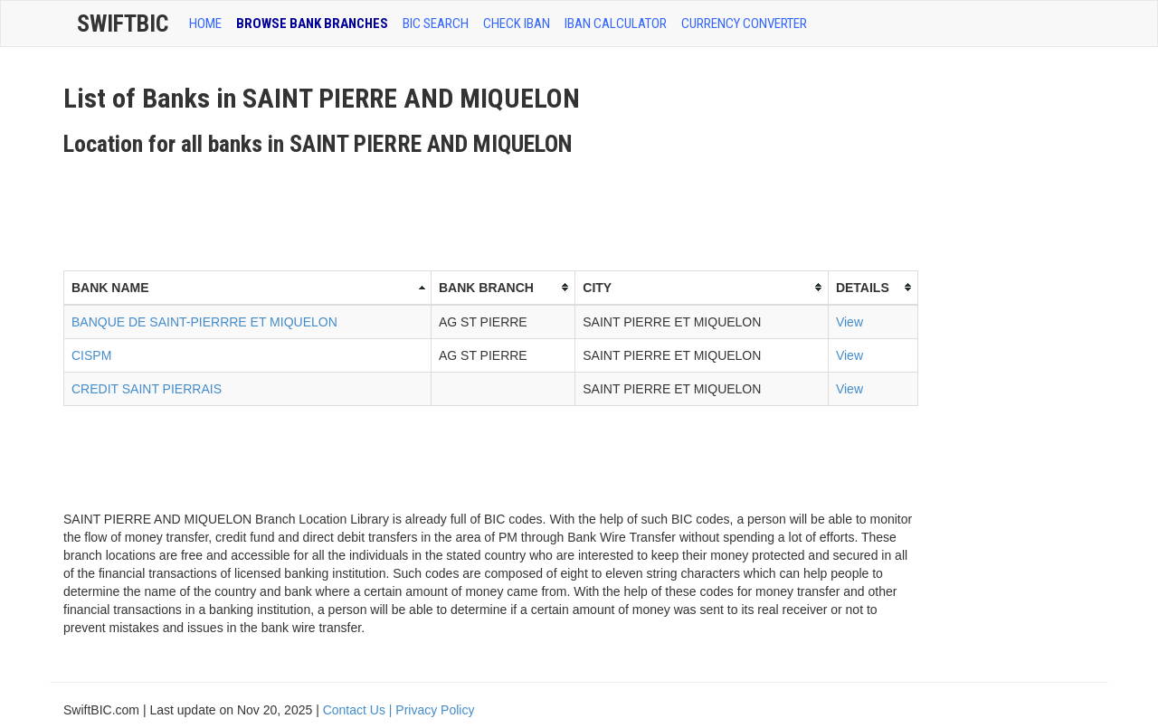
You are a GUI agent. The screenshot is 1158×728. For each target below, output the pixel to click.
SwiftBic (122, 23)
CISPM (91, 355)
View (849, 322)
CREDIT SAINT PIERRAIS (146, 389)
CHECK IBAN (516, 23)
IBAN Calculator (616, 23)
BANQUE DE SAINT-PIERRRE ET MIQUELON (204, 322)
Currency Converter (744, 23)
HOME (205, 23)
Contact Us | (359, 710)
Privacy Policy (434, 710)
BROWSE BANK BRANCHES (312, 23)
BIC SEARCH (436, 23)
